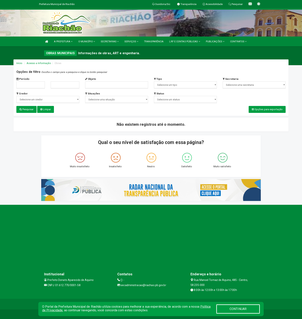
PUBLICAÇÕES (215, 41)
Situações (92, 93)
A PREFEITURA (63, 41)
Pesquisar (26, 109)
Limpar (45, 109)
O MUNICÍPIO (86, 41)
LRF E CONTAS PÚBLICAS (184, 41)
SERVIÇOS (131, 41)
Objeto (90, 78)
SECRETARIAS (110, 41)
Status (159, 93)
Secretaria (230, 78)
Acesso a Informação (39, 63)
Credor (22, 93)
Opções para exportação (267, 109)
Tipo (158, 78)
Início (19, 63)
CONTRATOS (238, 41)
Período (22, 78)
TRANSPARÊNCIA (154, 41)
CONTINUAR (238, 309)
